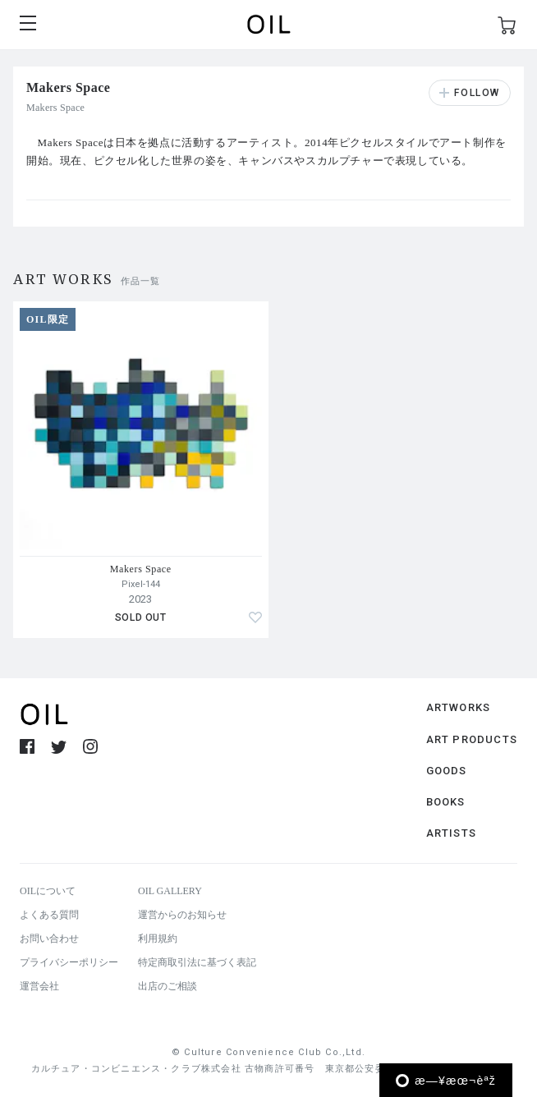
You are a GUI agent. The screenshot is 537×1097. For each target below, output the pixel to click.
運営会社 (39, 986)
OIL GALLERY (170, 891)
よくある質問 (49, 914)
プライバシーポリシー (69, 962)
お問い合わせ (49, 938)
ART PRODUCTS (471, 739)
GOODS (446, 770)
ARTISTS (451, 833)
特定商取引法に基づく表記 (197, 962)
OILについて (48, 891)
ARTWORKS (458, 707)
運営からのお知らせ (182, 914)
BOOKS (446, 802)
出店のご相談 (167, 986)
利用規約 (157, 938)
